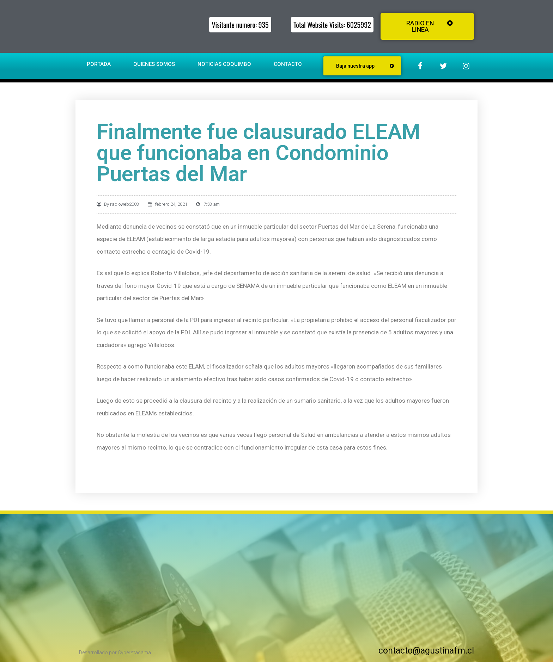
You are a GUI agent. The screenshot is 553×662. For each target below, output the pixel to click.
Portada (99, 64)
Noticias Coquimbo (224, 64)
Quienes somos (154, 64)
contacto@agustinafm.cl (426, 650)
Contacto (288, 64)
